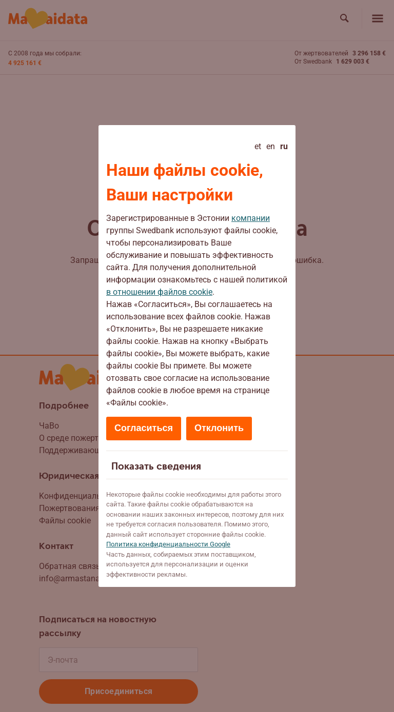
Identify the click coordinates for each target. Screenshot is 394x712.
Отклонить (219, 428)
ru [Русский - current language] (284, 146)
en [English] (270, 146)
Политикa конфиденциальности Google (168, 544)
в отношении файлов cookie (159, 292)
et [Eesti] (257, 146)
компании (250, 218)
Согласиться (143, 428)
